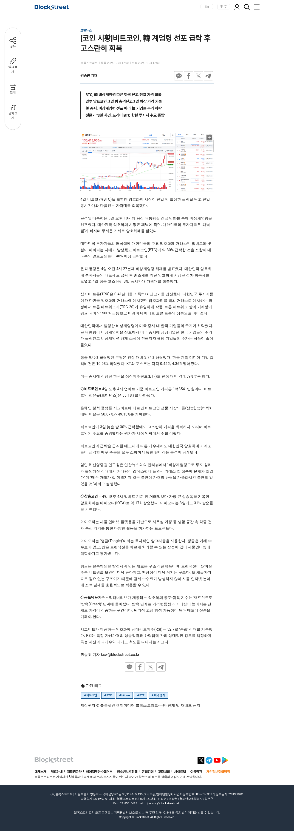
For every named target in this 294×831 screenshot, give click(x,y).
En (207, 6)
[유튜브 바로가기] (217, 759)
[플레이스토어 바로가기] (225, 759)
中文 (223, 6)
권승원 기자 (88, 76)
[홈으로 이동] (51, 7)
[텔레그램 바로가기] (209, 759)
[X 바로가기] (201, 759)
